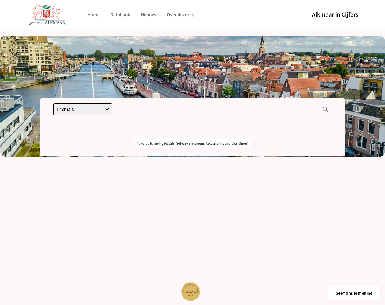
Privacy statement (190, 144)
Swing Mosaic (164, 144)
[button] (354, 293)
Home (93, 14)
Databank (120, 14)
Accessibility (215, 144)
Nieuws (148, 14)
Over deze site (181, 14)
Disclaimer (239, 144)
